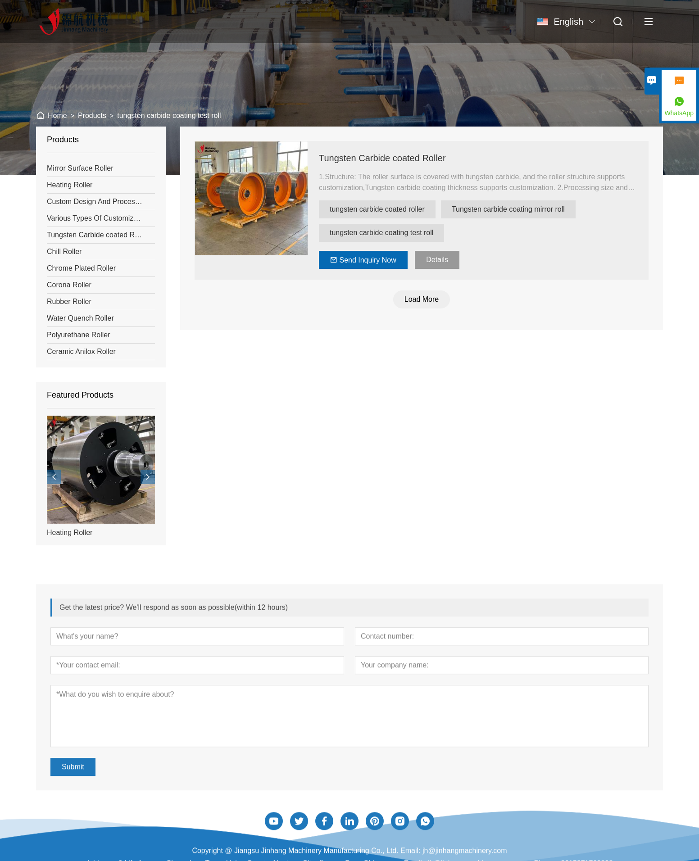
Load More (422, 299)
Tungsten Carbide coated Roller (382, 158)
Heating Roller (69, 532)
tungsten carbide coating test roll (382, 232)
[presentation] (54, 477)
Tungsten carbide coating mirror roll (508, 209)
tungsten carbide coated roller (377, 209)
